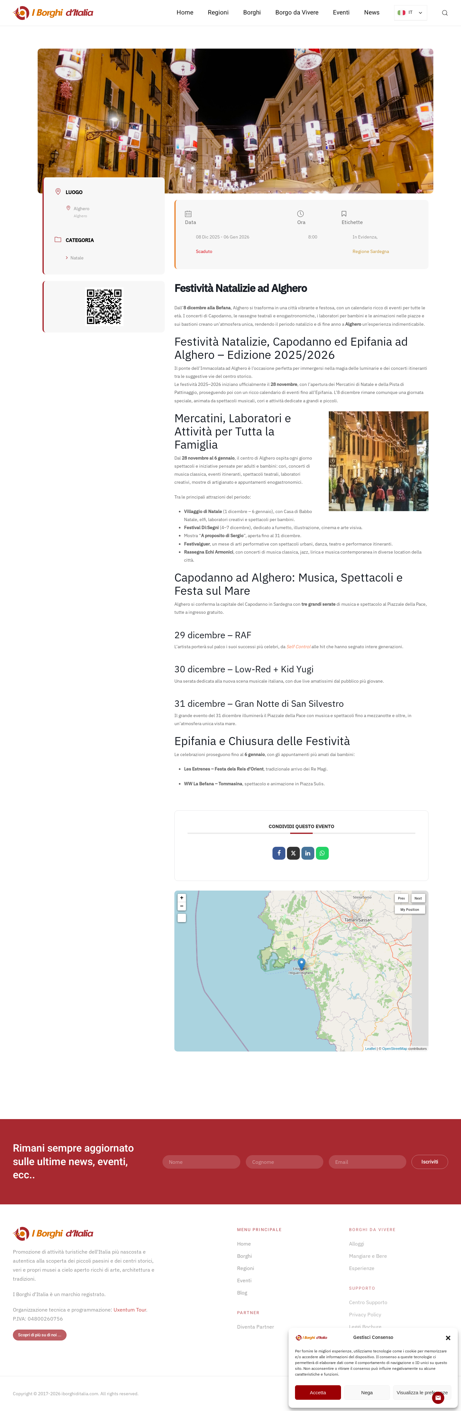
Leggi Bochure (365, 1326)
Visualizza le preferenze (422, 1392)
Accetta (318, 1392)
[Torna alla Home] (53, 13)
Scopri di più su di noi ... (39, 1335)
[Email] (367, 1162)
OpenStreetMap (394, 1049)
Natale (75, 258)
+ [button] (182, 898)
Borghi (252, 12)
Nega (367, 1392)
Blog (242, 1292)
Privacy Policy (365, 1314)
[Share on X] (293, 853)
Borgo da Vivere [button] (296, 12)
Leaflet (370, 1049)
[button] (448, 1337)
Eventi (341, 12)
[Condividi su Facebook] (278, 853)
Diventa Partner (255, 1326)
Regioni (245, 1268)
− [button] (182, 906)
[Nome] (201, 1162)
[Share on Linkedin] (307, 853)
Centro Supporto (368, 1302)
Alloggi (356, 1243)
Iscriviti (429, 1162)
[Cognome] (284, 1162)
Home (185, 12)
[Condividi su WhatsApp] (322, 853)
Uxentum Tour (130, 1309)
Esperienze (361, 1268)
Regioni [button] (218, 12)
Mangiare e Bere (368, 1256)
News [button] (372, 12)
